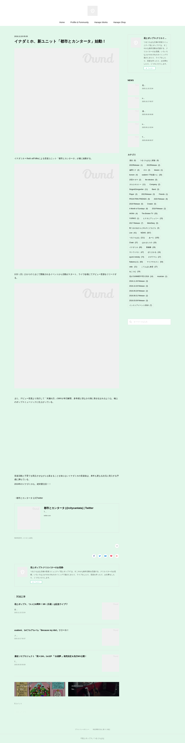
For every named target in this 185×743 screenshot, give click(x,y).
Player (133, 194)
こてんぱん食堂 (149, 267)
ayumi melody (136, 257)
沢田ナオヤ (135, 180)
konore (133, 175)
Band (155, 189)
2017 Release (136, 223)
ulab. (133, 267)
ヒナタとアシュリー (153, 218)
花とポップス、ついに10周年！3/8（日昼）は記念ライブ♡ (41, 604)
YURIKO (134, 218)
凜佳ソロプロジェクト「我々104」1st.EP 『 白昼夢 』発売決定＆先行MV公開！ (50, 656)
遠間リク (134, 170)
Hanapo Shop (119, 22)
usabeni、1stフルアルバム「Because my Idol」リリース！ (41, 630)
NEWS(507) (18, 538)
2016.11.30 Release (138, 281)
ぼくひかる (154, 252)
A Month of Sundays (138, 209)
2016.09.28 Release (138, 291)
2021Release (148, 194)
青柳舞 (150, 247)
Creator (151, 204)
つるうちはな (137, 238)
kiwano (158, 170)
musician (162, 276)
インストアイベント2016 (140, 305)
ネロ (146, 170)
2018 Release (159, 209)
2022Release (153, 165)
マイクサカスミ (155, 262)
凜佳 (132, 160)
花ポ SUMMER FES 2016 (141, 276)
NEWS (146, 233)
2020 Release (161, 199)
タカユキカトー (137, 184)
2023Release (136, 165)
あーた (154, 238)
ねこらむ (134, 271)
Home (62, 22)
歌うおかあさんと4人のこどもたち (144, 228)
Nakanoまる (136, 262)
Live (133, 233)
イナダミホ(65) (28, 538)
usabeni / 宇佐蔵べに (152, 175)
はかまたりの (149, 243)
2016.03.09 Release (138, 301)
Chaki (133, 243)
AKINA (133, 214)
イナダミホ (135, 247)
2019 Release (136, 204)
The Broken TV (149, 214)
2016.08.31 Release (138, 296)
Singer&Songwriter (138, 189)
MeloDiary (152, 223)
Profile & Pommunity (79, 22)
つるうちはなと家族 (149, 160)
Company (155, 184)
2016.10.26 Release (138, 286)
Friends (163, 194)
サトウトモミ (136, 252)
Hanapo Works (101, 22)
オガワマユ (154, 257)
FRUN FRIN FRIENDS (139, 199)
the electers (151, 180)
